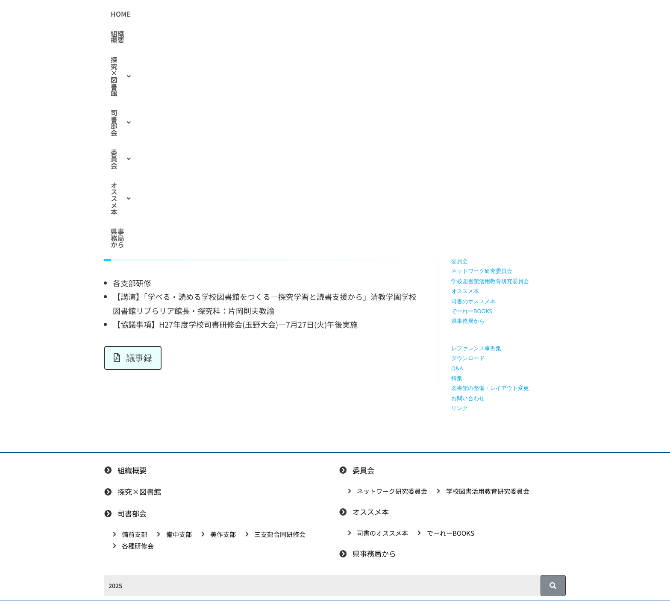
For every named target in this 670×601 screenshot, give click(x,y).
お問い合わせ (468, 398)
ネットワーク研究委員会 (481, 271)
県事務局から (469, 14)
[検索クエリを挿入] (510, 100)
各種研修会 (465, 251)
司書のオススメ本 (473, 301)
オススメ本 (417, 14)
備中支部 (462, 221)
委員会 (371, 14)
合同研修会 (191, 132)
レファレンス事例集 (476, 348)
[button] (274, 14)
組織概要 (225, 14)
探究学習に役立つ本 (476, 191)
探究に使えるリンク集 (479, 181)
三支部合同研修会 (473, 241)
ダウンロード (468, 358)
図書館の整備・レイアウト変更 (490, 388)
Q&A (457, 368)
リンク (459, 408)
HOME (190, 14)
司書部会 (327, 14)
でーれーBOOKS (471, 311)
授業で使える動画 (473, 171)
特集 (456, 378)
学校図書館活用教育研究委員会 (490, 281)
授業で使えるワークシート (484, 161)
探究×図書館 (274, 14)
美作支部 (462, 231)
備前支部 (462, 211)
